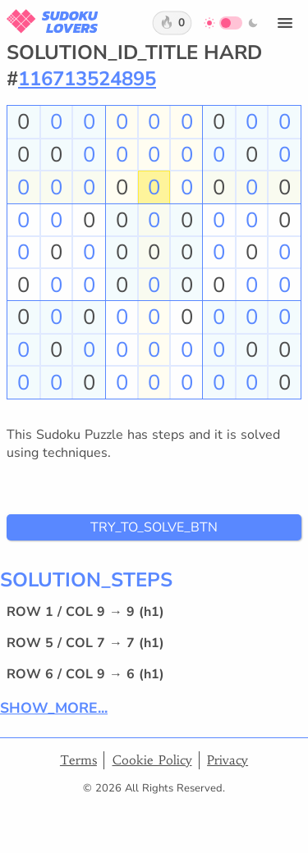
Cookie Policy (152, 760)
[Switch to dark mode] (231, 23)
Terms (78, 760)
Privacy (227, 760)
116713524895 (87, 79)
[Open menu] (285, 23)
